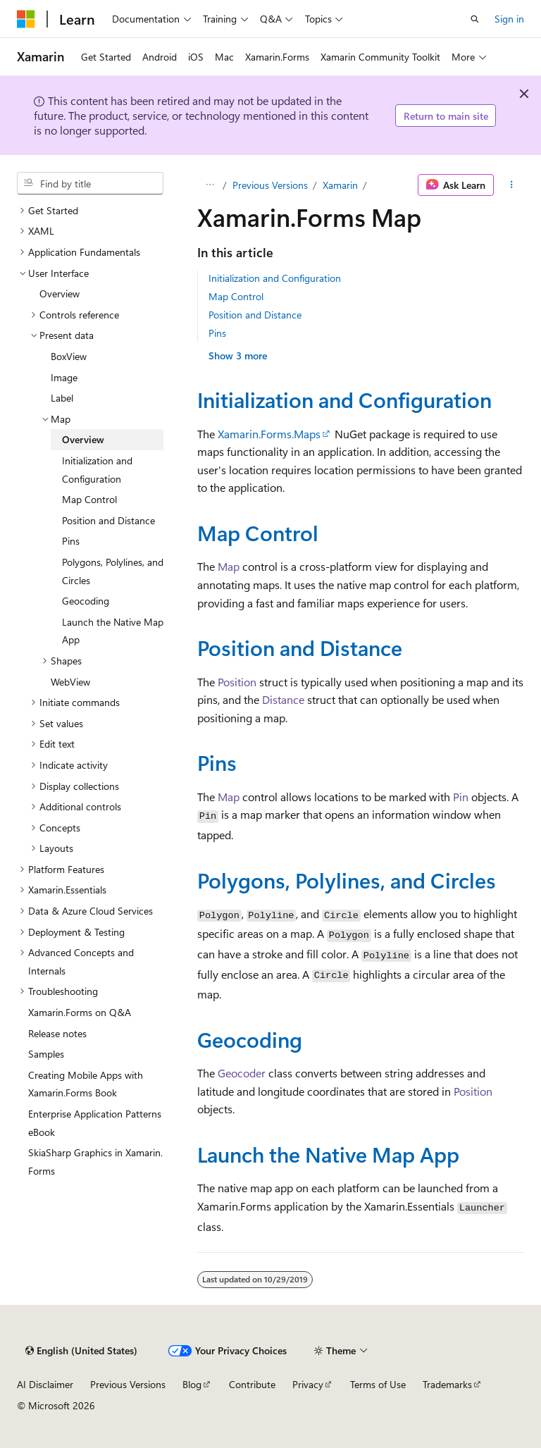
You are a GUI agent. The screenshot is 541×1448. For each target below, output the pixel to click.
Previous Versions (270, 185)
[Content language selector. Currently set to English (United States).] (81, 1350)
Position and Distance (255, 314)
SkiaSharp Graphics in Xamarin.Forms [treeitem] (95, 1161)
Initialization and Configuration (275, 278)
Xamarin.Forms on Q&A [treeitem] (79, 1012)
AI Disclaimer (45, 1384)
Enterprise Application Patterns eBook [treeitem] (94, 1123)
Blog (191, 1384)
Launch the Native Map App (328, 1154)
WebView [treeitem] (70, 681)
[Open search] (475, 19)
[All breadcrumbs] (209, 185)
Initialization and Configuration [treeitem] (97, 469)
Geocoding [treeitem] (85, 600)
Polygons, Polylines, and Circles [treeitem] (112, 571)
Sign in (509, 18)
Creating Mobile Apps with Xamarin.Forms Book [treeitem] (85, 1084)
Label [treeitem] (62, 397)
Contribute (252, 1384)
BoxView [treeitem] (69, 356)
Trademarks (447, 1384)
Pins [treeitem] (71, 540)
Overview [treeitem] (59, 293)
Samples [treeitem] (46, 1053)
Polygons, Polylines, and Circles (346, 879)
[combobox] (90, 183)
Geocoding (249, 1039)
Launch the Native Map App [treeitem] (112, 631)
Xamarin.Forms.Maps (269, 433)
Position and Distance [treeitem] (108, 520)
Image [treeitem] (64, 377)
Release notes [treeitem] (57, 1033)
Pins (217, 333)
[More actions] (511, 185)
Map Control (236, 296)
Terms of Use (378, 1384)
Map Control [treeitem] (89, 499)
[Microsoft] (26, 19)
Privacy (307, 1384)
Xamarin (340, 185)
